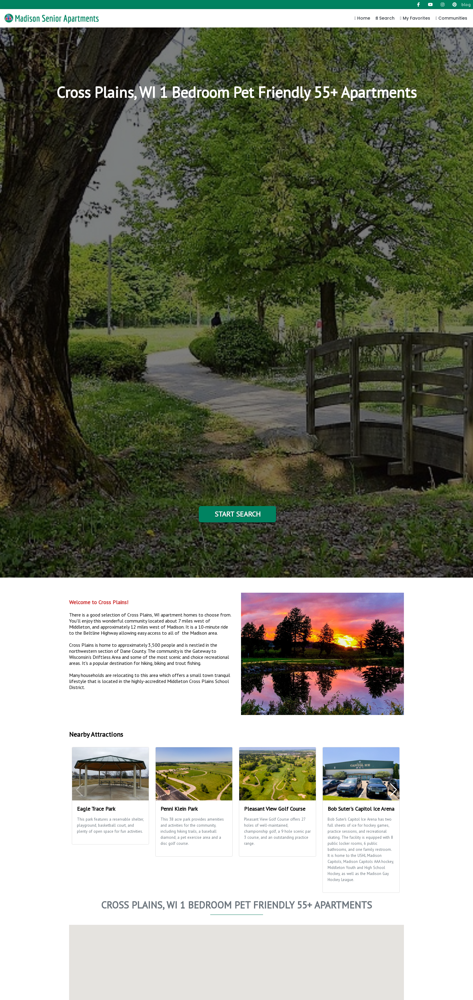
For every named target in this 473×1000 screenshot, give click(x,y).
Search (385, 18)
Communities (451, 18)
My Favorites (415, 18)
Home (362, 18)
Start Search (237, 514)
